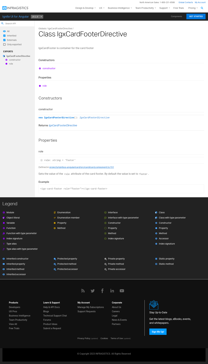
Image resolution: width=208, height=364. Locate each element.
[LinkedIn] (112, 290)
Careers (116, 311)
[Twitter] (92, 290)
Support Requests (87, 311)
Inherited (11, 35)
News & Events (119, 320)
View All (13, 324)
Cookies (104, 338)
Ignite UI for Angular (15, 16)
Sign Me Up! (158, 331)
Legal (114, 315)
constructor (15, 60)
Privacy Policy (83, 338)
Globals (42, 28)
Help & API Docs (51, 307)
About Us (116, 307)
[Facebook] (102, 290)
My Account (200, 2)
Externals (12, 40)
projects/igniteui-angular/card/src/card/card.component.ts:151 (81, 167)
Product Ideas (50, 324)
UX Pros (13, 311)
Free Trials (178, 8)
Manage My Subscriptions (91, 307)
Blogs (46, 311)
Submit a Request (52, 328)
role (11, 63)
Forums (47, 320)
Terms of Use (116, 338)
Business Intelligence (119, 8)
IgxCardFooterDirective (18, 56)
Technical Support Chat (55, 315)
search (2, 23)
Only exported (14, 44)
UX (100, 8)
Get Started (196, 16)
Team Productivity (144, 8)
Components (176, 16)
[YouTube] (122, 290)
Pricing (191, 8)
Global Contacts (186, 2)
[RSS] (83, 290)
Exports (8, 51)
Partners (116, 324)
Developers (14, 307)
